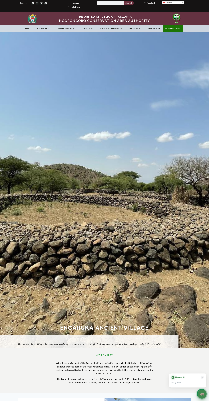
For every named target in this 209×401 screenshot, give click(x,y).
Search (128, 3)
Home (26, 28)
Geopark (135, 28)
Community (154, 28)
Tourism (87, 28)
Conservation (65, 28)
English (167, 2)
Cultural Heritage (111, 28)
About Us (43, 28)
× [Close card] (202, 377)
